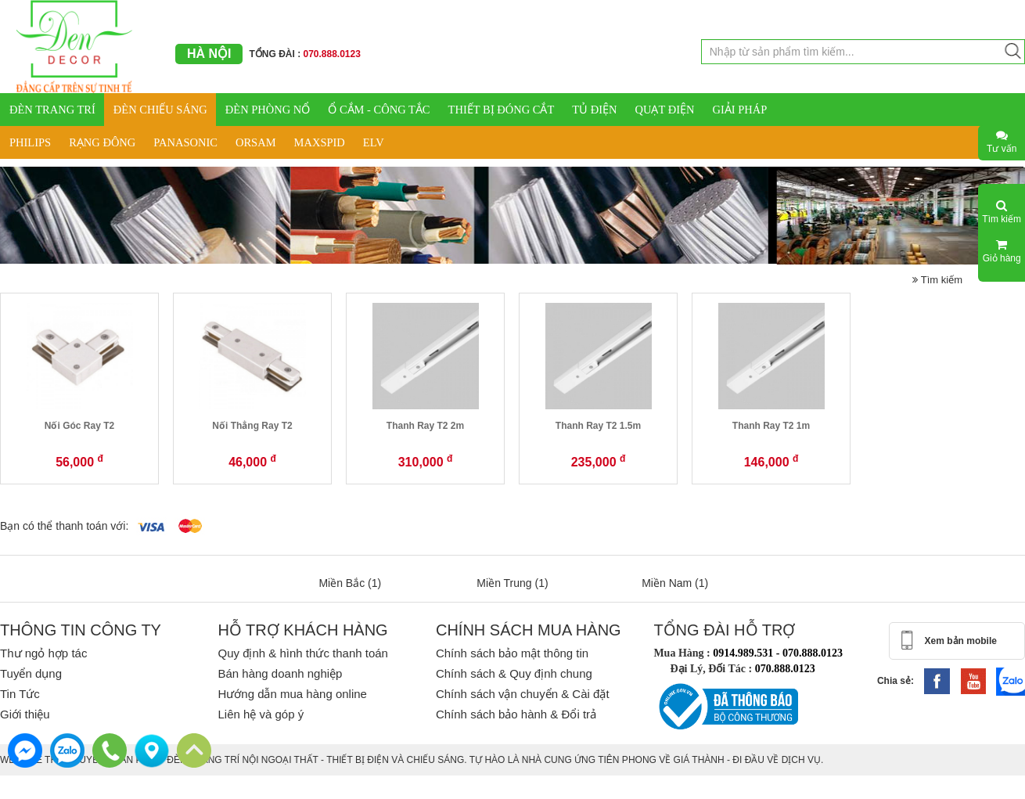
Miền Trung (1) (512, 583)
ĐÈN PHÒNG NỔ (267, 109)
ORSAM (256, 142)
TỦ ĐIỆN (594, 109)
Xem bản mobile (961, 640)
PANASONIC (185, 142)
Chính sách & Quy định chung (514, 673)
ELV (373, 142)
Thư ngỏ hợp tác (43, 653)
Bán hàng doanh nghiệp (280, 673)
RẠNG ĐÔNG (102, 142)
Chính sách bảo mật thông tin (512, 653)
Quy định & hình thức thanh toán (302, 653)
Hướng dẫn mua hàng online (292, 693)
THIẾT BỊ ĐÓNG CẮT (501, 109)
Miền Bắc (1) (349, 583)
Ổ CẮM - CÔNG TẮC (379, 109)
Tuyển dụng (31, 673)
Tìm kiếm (937, 280)
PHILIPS (30, 142)
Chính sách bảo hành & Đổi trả (516, 714)
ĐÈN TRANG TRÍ (52, 109)
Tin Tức (20, 693)
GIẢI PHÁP (739, 109)
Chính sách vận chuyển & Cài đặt (523, 693)
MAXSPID (319, 142)
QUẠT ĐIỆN (665, 109)
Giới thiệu (25, 714)
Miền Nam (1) (675, 583)
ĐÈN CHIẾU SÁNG (160, 109)
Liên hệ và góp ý (261, 714)
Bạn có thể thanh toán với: (64, 526)
